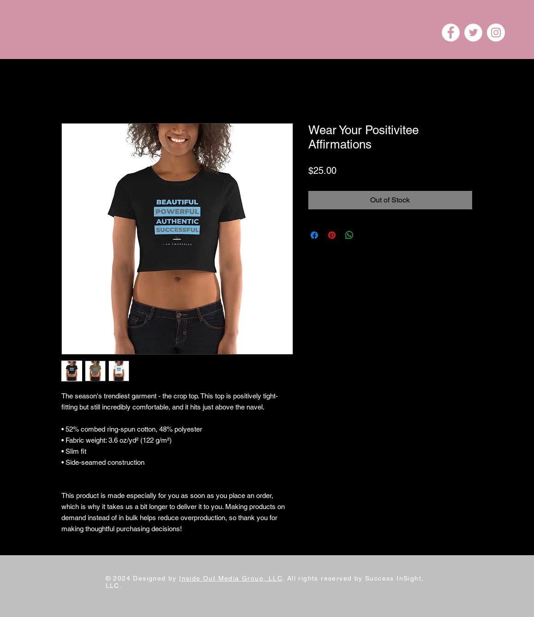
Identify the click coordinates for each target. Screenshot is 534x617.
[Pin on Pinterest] (331, 235)
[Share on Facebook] (314, 235)
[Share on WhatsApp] (349, 235)
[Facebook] (451, 33)
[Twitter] (473, 33)
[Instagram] (496, 33)
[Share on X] (366, 235)
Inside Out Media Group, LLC (230, 578)
